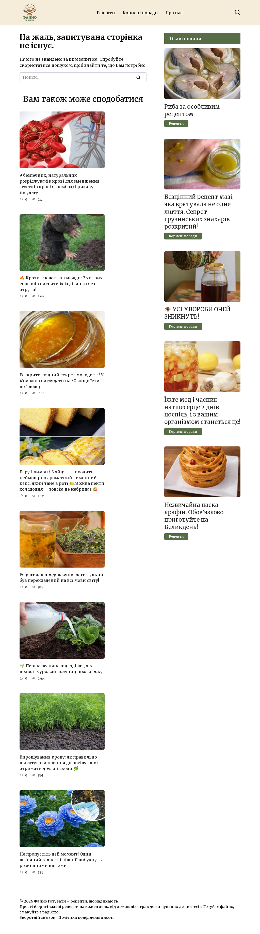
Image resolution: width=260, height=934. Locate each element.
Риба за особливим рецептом (192, 110)
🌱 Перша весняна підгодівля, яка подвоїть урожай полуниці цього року (61, 667)
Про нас (174, 12)
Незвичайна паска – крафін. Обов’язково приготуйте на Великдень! (194, 515)
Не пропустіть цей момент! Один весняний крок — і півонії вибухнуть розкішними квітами (61, 858)
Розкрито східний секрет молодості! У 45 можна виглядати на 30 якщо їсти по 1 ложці (61, 380)
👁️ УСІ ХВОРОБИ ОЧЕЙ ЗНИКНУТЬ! (197, 313)
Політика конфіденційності (86, 915)
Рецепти (106, 12)
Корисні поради (140, 12)
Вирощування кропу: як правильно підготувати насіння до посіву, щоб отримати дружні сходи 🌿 (59, 761)
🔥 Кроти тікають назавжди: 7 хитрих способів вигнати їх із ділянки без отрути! (61, 283)
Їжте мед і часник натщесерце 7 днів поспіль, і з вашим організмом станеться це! (202, 410)
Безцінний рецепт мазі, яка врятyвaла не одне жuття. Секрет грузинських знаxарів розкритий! (199, 212)
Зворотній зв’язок (37, 915)
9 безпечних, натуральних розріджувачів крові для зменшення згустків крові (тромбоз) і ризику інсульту (60, 184)
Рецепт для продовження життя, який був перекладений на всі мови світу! (61, 576)
